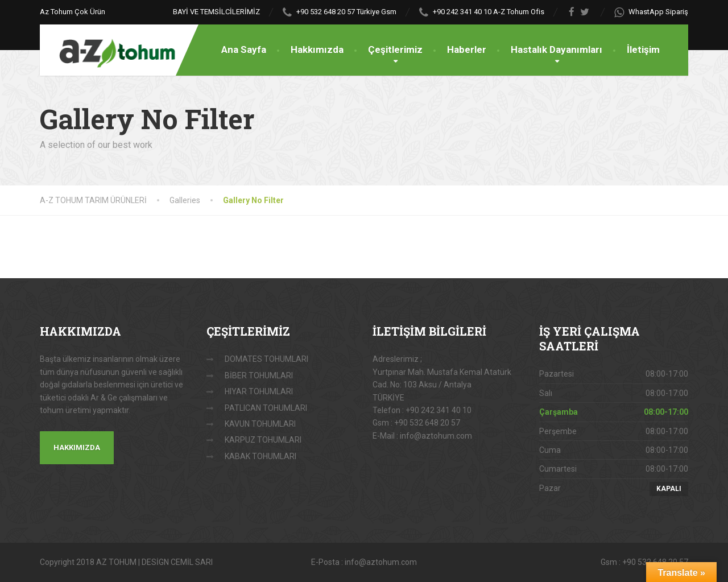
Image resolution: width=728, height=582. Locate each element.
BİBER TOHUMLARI (259, 375)
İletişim (643, 49)
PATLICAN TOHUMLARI (266, 407)
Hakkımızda (317, 49)
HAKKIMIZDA (76, 447)
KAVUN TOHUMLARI (260, 423)
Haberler (466, 49)
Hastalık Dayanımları (556, 49)
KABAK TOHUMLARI (260, 456)
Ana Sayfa (243, 49)
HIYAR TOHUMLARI (259, 391)
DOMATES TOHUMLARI (266, 359)
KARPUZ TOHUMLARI (263, 439)
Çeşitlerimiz (395, 49)
